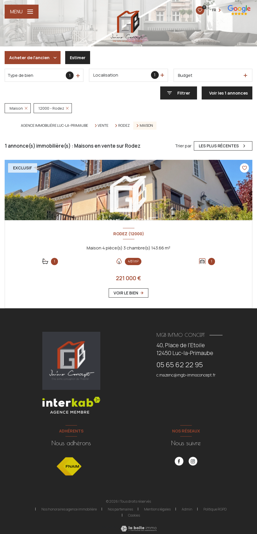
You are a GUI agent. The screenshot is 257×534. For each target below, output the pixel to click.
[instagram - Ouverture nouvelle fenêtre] (193, 461)
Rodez (124, 125)
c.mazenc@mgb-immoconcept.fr (186, 375)
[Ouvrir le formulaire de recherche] (178, 92)
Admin (187, 509)
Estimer (77, 57)
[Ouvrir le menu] (22, 12)
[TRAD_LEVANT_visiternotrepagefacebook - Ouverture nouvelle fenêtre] (179, 461)
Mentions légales (157, 509)
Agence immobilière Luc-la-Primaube (54, 125)
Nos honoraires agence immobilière (69, 509)
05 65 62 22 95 (179, 364)
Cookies (134, 515)
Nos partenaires (120, 509)
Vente (103, 125)
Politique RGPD (215, 509)
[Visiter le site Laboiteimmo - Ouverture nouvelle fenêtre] (137, 528)
